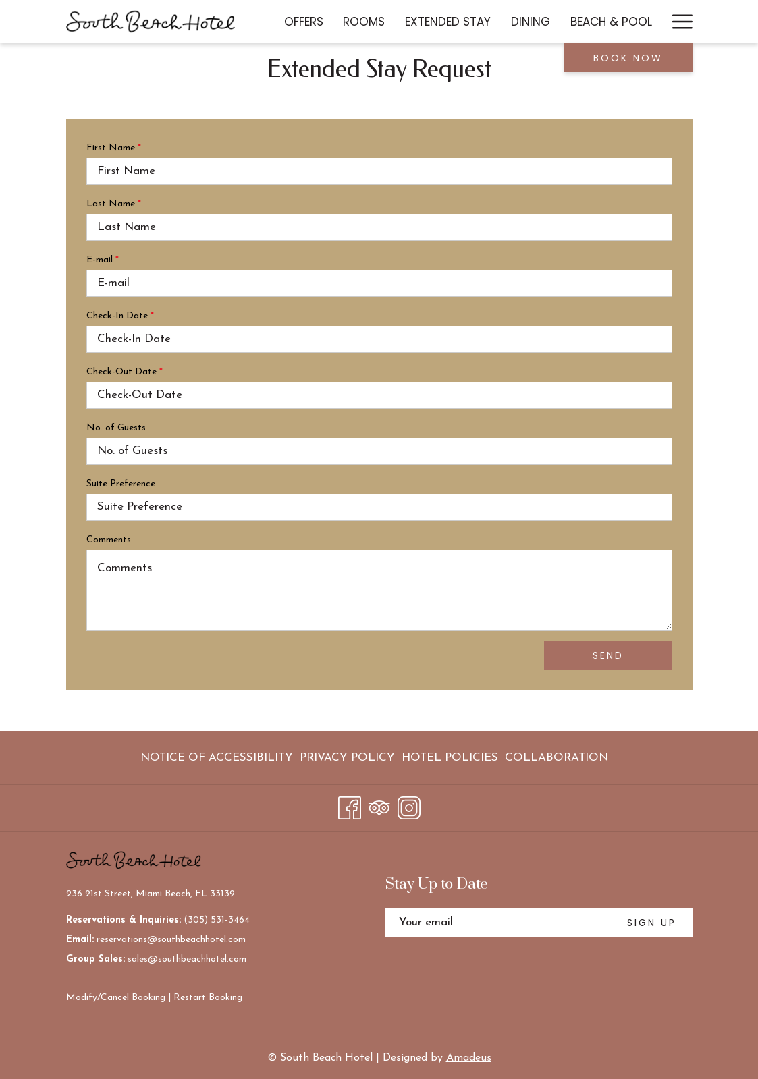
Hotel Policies (450, 757)
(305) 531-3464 (217, 920)
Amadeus (468, 1058)
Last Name (113, 204)
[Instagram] (409, 806)
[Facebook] (349, 806)
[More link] (677, 21)
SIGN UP (651, 922)
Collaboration (556, 757)
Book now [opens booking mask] (628, 58)
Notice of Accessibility (216, 757)
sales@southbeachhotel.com (187, 959)
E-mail (102, 260)
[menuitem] (303, 21)
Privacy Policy (347, 757)
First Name (113, 148)
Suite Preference (120, 484)
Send (608, 655)
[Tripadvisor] (379, 806)
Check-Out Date (124, 372)
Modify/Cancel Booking (115, 998)
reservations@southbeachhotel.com (171, 940)
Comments (108, 540)
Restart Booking (207, 998)
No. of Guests (116, 428)
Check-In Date (120, 316)
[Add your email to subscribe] (498, 922)
